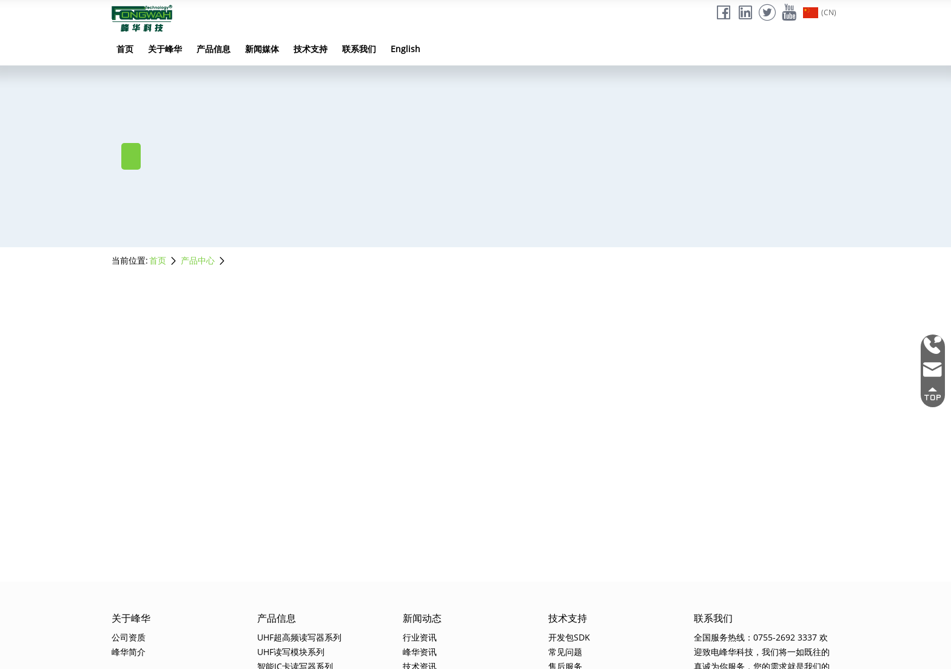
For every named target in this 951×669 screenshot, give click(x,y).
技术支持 (311, 49)
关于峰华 (165, 49)
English (405, 49)
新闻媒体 (262, 49)
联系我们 (359, 49)
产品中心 (198, 260)
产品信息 (213, 49)
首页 (124, 49)
